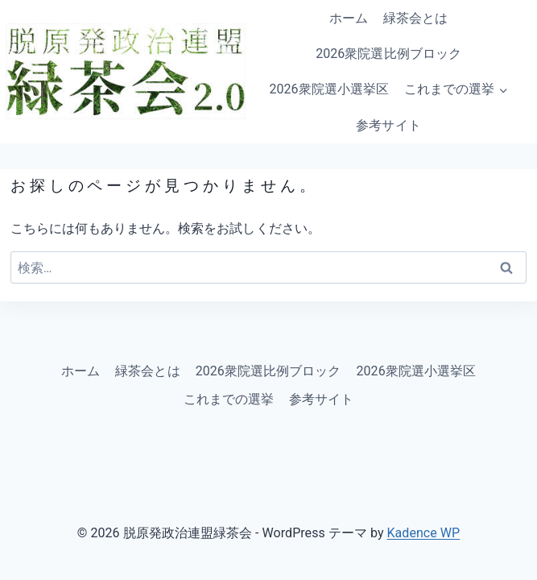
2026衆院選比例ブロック (388, 53)
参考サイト (388, 125)
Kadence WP (424, 533)
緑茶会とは (415, 18)
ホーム (348, 18)
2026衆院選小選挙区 (329, 89)
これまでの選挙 (229, 399)
